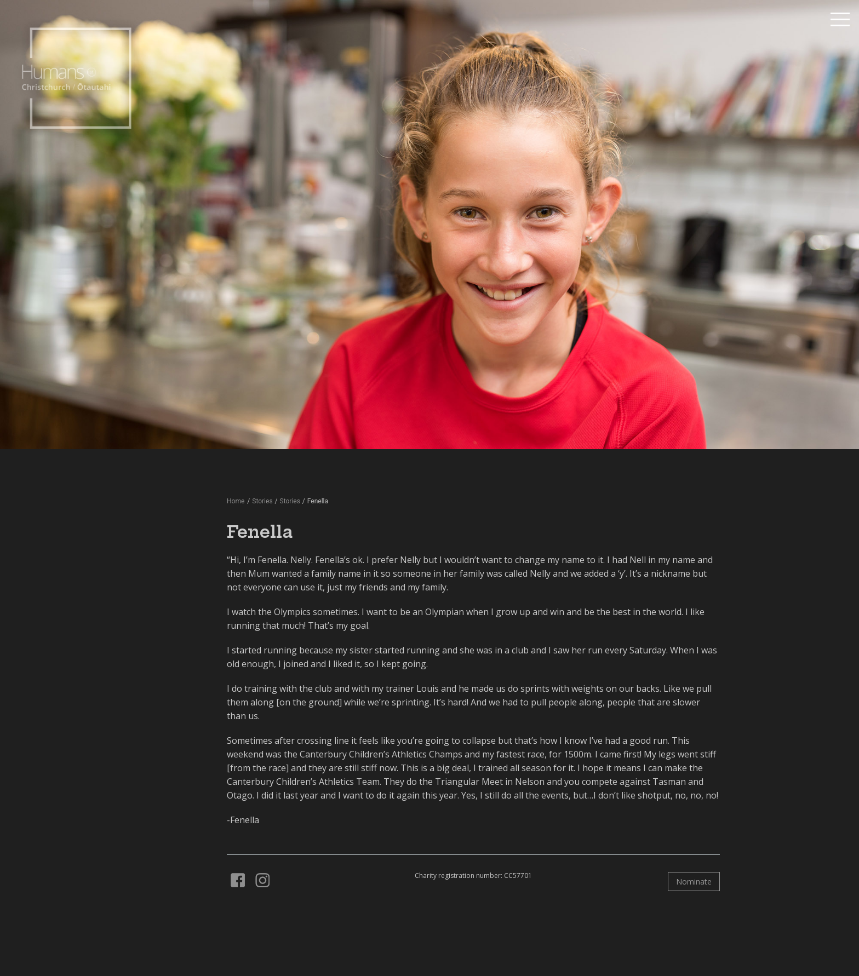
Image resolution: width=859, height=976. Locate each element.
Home (235, 501)
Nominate (694, 881)
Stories (290, 501)
